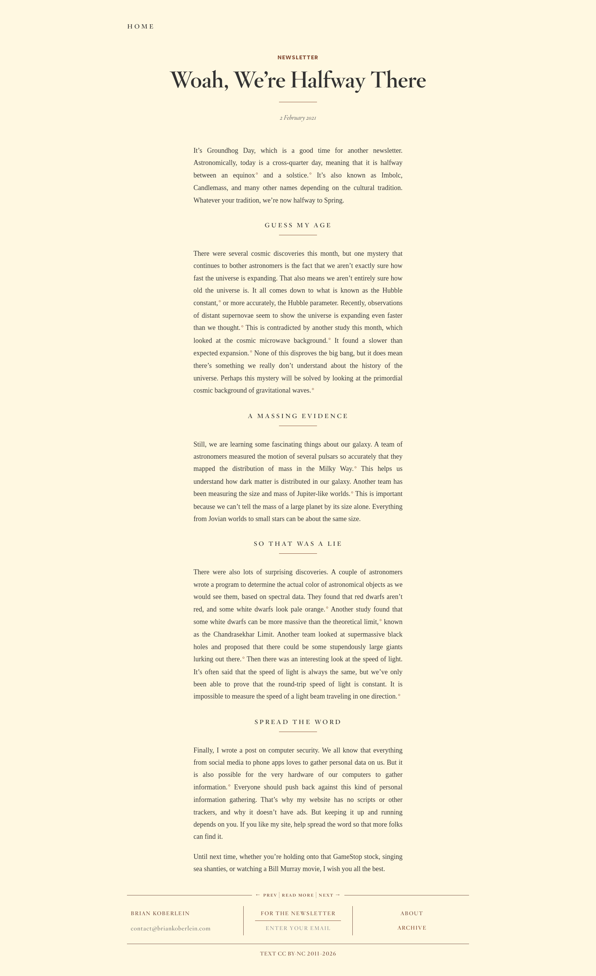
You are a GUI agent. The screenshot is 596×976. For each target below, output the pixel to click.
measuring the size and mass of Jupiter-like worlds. (279, 494)
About (412, 913)
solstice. (297, 175)
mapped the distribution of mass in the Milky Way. (273, 468)
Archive (412, 927)
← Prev (266, 894)
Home (141, 25)
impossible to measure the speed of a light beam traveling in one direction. (295, 696)
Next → (330, 894)
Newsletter (298, 57)
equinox (244, 175)
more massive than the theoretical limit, (323, 622)
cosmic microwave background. (282, 340)
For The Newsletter (298, 913)
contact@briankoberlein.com (171, 928)
